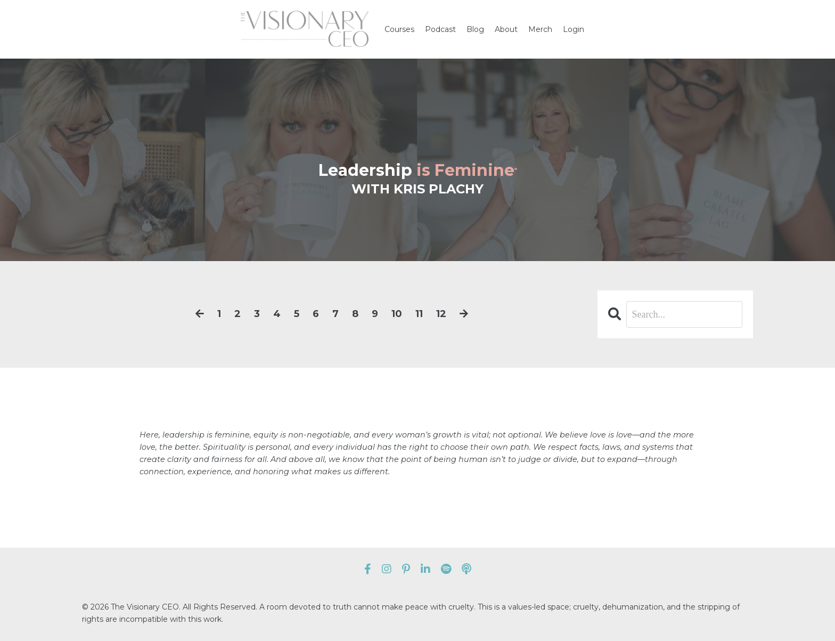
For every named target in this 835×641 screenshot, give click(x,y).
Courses (399, 29)
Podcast (440, 29)
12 (441, 314)
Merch (540, 29)
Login (573, 29)
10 (396, 314)
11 (419, 314)
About (506, 29)
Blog (475, 29)
